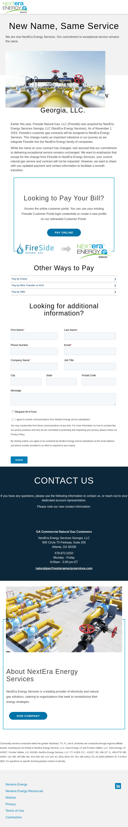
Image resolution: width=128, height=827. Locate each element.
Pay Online (64, 232)
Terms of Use (15, 810)
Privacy (11, 804)
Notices (11, 797)
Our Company (28, 715)
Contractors (14, 817)
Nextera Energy (16, 784)
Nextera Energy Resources (24, 791)
